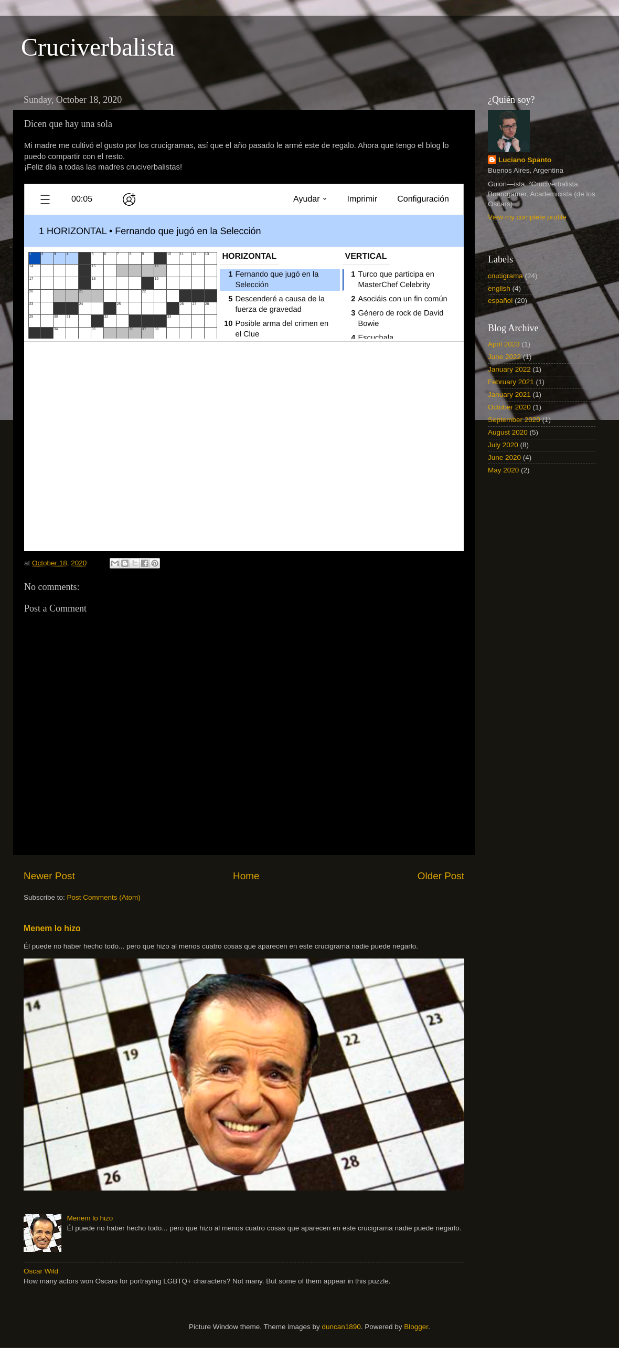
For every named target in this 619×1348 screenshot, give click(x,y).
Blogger (416, 1327)
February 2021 (511, 382)
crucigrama (505, 276)
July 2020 (503, 445)
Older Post (441, 875)
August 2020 (508, 432)
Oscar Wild (41, 1271)
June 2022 (504, 357)
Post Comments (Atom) (104, 897)
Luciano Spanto (524, 160)
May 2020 (503, 470)
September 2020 (514, 420)
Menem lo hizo (52, 928)
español (500, 300)
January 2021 (509, 394)
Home (246, 875)
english (499, 288)
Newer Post (49, 875)
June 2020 (504, 457)
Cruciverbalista (98, 47)
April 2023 (504, 344)
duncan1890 (341, 1327)
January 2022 (509, 369)
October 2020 (509, 407)
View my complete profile (527, 217)
